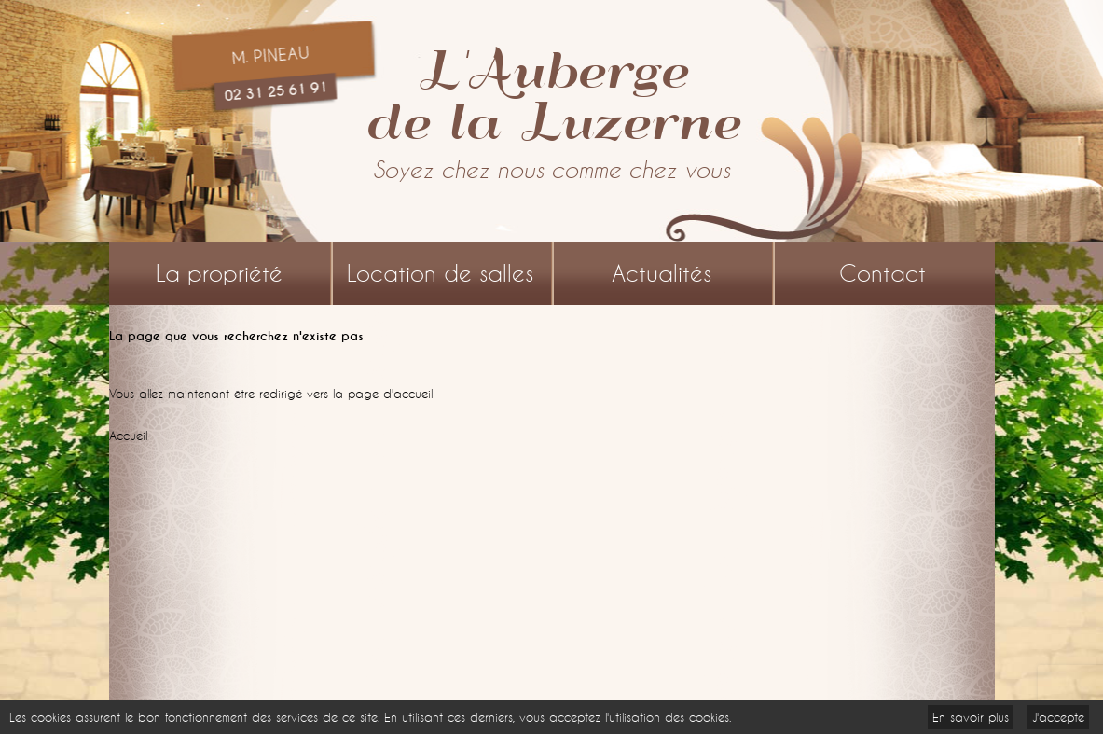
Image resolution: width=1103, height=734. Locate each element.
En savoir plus (970, 717)
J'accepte (1058, 717)
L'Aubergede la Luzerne (552, 93)
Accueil (128, 435)
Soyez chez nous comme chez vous (551, 170)
